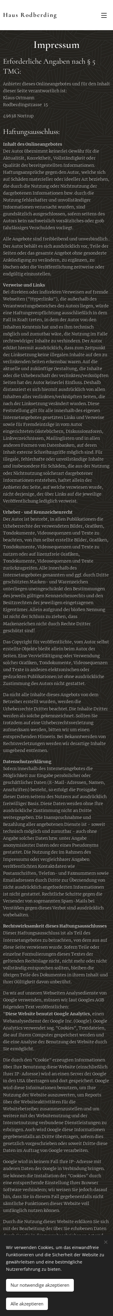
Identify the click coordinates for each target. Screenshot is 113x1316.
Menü (104, 15)
